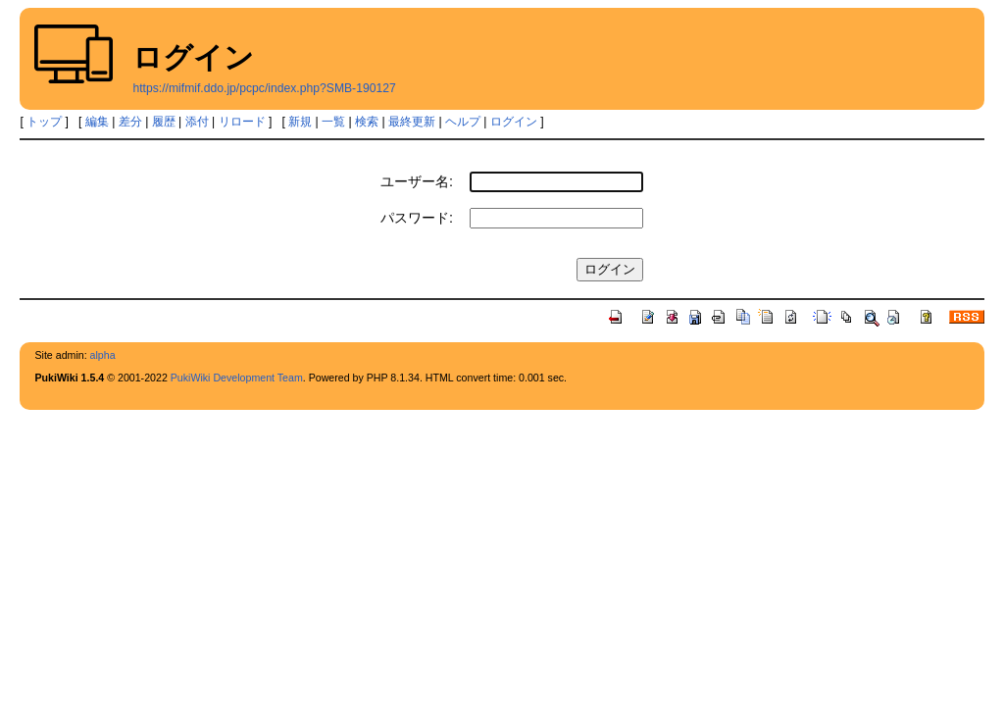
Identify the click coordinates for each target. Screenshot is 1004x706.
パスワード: (416, 218)
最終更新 (411, 121)
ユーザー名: (416, 181)
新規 (300, 121)
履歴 (164, 121)
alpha (103, 355)
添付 (197, 121)
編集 (97, 121)
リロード (242, 121)
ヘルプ (462, 121)
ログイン (513, 121)
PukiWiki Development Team (237, 377)
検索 (366, 121)
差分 (130, 121)
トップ (44, 121)
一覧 (333, 121)
